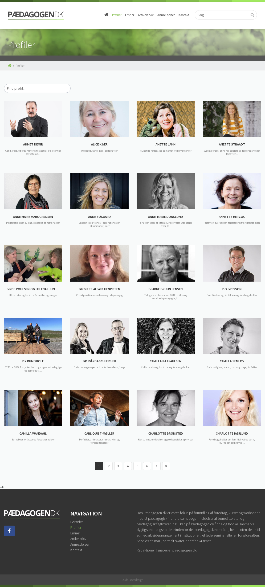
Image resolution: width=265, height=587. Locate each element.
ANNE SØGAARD (99, 217)
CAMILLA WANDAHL (33, 433)
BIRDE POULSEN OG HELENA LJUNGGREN (34, 289)
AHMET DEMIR (33, 144)
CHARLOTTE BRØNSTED (165, 433)
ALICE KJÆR (99, 144)
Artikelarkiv (146, 15)
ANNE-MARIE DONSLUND (165, 217)
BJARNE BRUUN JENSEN (166, 289)
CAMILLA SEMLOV (232, 361)
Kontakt (183, 15)
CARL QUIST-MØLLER (99, 433)
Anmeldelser (166, 15)
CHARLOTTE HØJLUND (232, 433)
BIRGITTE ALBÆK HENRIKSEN (99, 289)
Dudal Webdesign (133, 580)
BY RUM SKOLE (33, 361)
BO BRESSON (232, 289)
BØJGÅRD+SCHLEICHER (99, 361)
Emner (129, 15)
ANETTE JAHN (166, 144)
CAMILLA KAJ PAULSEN (165, 361)
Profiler (116, 15)
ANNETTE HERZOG (232, 217)
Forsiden (77, 521)
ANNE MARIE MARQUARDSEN (33, 217)
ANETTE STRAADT (232, 144)
